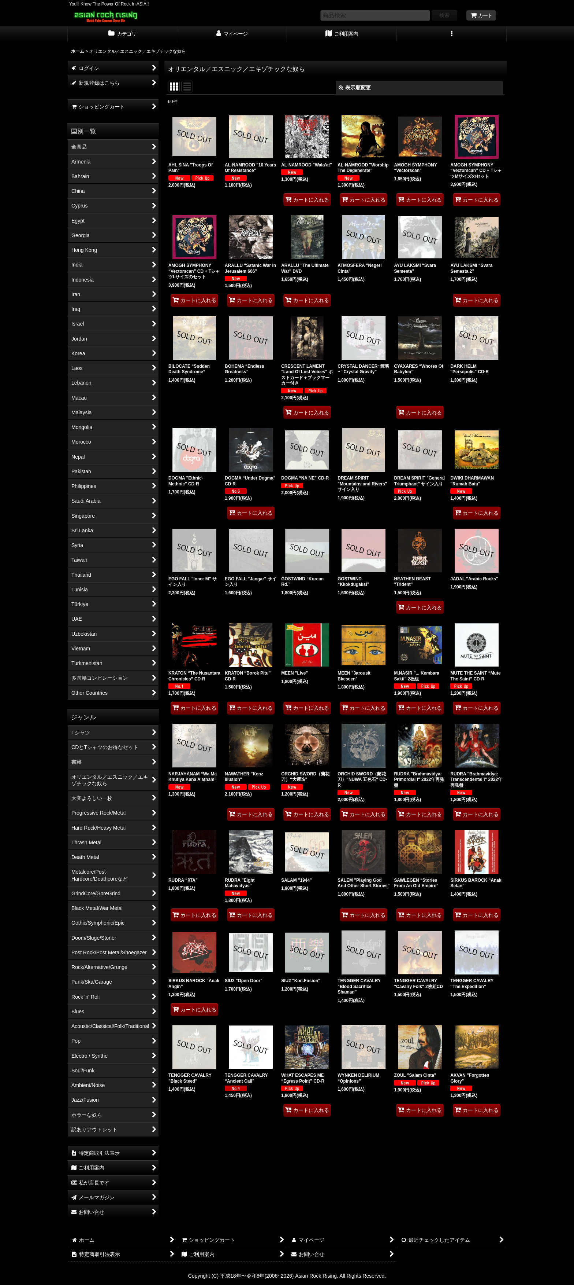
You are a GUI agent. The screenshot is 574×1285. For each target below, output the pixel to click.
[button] (452, 34)
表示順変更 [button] (355, 88)
